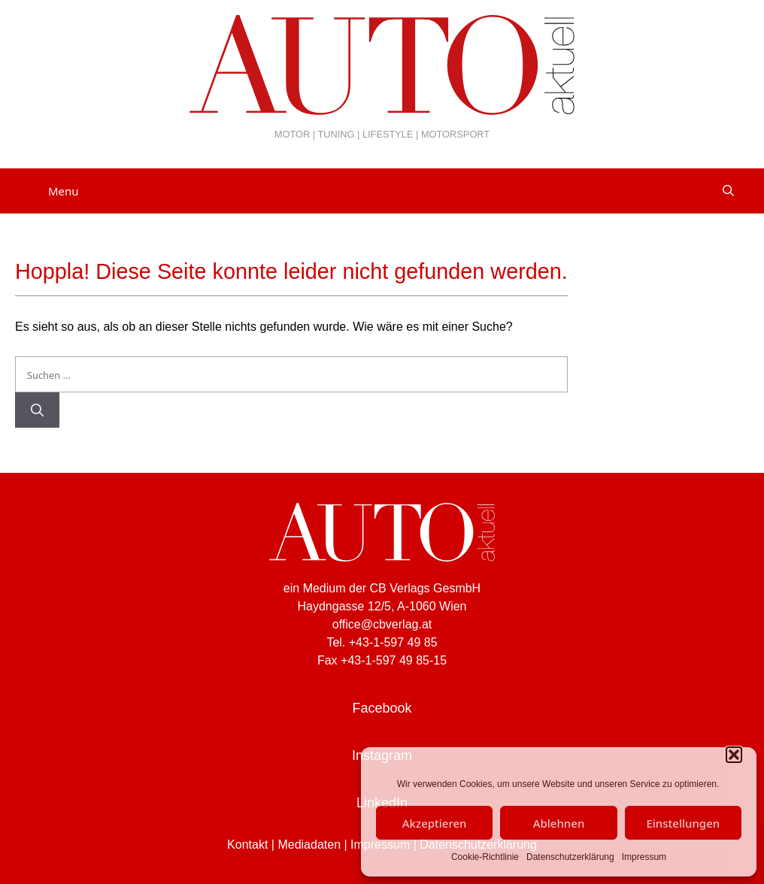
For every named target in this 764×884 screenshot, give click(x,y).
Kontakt (247, 844)
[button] (733, 754)
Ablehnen (559, 823)
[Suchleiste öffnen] (728, 190)
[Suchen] (37, 410)
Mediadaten (309, 844)
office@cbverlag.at (382, 624)
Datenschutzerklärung (570, 857)
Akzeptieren (434, 823)
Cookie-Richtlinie (485, 857)
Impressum (644, 857)
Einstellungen (683, 823)
